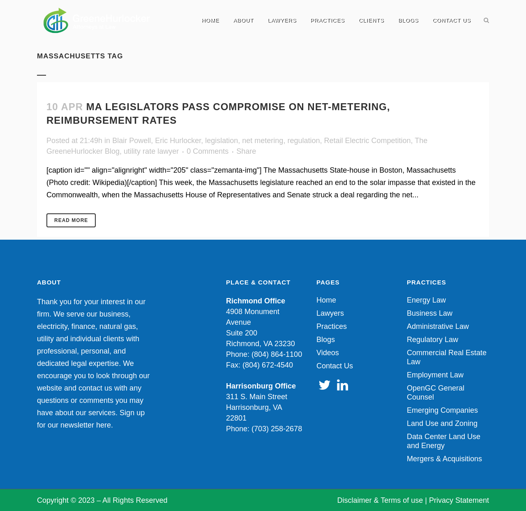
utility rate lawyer (151, 151)
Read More (71, 220)
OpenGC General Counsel (435, 392)
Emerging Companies (442, 410)
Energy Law (426, 300)
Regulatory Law (432, 339)
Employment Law (435, 375)
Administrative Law (438, 326)
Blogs (325, 339)
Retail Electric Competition (367, 140)
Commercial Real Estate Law (447, 357)
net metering (262, 140)
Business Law (429, 313)
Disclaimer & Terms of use (380, 500)
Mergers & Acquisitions (444, 459)
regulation (303, 140)
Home (326, 300)
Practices (331, 326)
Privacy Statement (459, 500)
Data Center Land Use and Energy (443, 441)
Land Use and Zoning (442, 423)
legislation (221, 140)
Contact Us (334, 366)
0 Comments (207, 151)
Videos (327, 353)
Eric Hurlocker (178, 140)
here (103, 425)
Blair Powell (131, 140)
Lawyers (330, 313)
